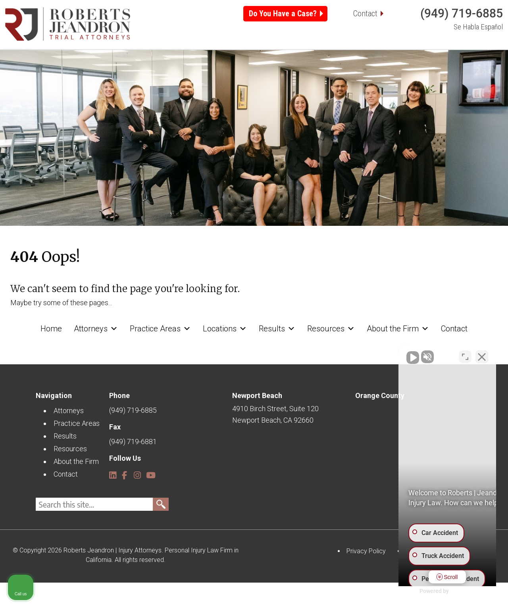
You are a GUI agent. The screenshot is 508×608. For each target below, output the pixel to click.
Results (277, 67)
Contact (365, 13)
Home (51, 67)
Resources (331, 67)
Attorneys (96, 67)
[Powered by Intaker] (440, 591)
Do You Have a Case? (283, 13)
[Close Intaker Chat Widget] (481, 354)
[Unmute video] (367, 354)
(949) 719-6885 (461, 13)
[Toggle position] (465, 354)
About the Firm (398, 67)
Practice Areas (160, 67)
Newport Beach (257, 420)
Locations (225, 67)
